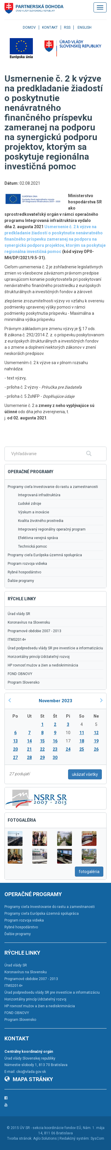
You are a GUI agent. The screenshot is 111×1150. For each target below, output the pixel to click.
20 (15, 749)
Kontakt (50, 27)
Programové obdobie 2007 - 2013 (34, 631)
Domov (29, 27)
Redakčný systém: (74, 1138)
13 (15, 741)
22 (42, 749)
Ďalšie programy (21, 581)
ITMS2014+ (17, 640)
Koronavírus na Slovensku (29, 622)
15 (42, 741)
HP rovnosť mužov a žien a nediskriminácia (43, 665)
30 (55, 757)
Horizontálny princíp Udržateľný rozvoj (39, 657)
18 (81, 741)
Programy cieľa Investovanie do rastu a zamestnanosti (53, 487)
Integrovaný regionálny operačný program (52, 529)
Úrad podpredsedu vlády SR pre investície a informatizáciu (55, 648)
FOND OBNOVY (20, 674)
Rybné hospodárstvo (24, 572)
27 (15, 757)
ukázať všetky (85, 774)
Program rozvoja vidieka (27, 564)
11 (81, 732)
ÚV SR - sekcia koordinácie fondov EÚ (50, 1128)
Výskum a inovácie (33, 512)
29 (42, 757)
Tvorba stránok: (19, 1138)
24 (68, 749)
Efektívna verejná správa (38, 538)
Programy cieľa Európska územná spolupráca (45, 555)
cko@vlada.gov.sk (31, 1072)
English (84, 27)
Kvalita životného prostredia (40, 521)
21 (29, 749)
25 (81, 749)
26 (96, 749)
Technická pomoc (32, 546)
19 (96, 741)
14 (29, 741)
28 (29, 757)
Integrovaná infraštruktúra (39, 495)
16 (55, 741)
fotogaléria (89, 871)
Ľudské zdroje (29, 504)
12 (96, 732)
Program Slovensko (23, 682)
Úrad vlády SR (19, 614)
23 (55, 749)
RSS (67, 27)
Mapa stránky (28, 1079)
